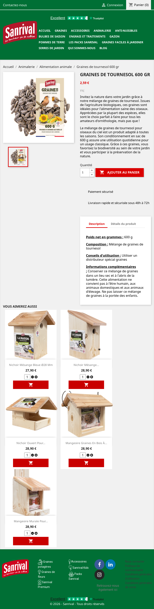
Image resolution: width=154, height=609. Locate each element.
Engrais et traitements (87, 36)
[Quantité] (85, 172)
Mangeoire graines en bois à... (86, 443)
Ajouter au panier (120, 172)
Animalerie (102, 30)
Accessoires (80, 30)
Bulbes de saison (52, 36)
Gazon (114, 36)
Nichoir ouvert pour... (30, 443)
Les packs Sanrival (83, 42)
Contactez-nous (15, 5)
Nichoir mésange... (86, 365)
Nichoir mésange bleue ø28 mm (31, 365)
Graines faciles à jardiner (122, 42)
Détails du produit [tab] (123, 224)
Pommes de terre (52, 42)
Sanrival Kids (81, 567)
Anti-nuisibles (126, 30)
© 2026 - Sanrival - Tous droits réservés (77, 604)
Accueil (45, 30)
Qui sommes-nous (81, 48)
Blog (103, 48)
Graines (61, 30)
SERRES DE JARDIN (51, 48)
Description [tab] (97, 224)
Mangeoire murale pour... (31, 521)
